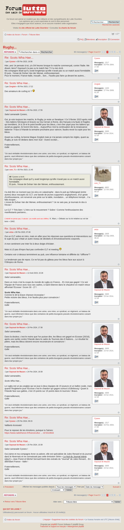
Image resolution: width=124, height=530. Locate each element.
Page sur (94, 52)
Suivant (116, 487)
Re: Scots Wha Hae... (19, 57)
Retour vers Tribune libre (15, 501)
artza (11, 232)
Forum (24, 35)
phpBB (53, 524)
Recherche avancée (111, 25)
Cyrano (12, 62)
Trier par (90, 487)
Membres (91, 39)
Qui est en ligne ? (12, 509)
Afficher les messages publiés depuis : (49, 487)
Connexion (114, 39)
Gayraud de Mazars (17, 110)
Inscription (102, 39)
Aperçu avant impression (112, 33)
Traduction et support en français (53, 526)
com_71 (12, 170)
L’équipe (46, 519)
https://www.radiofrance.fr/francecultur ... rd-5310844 (29, 433)
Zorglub (12, 87)
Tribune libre (34, 35)
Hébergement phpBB (75, 526)
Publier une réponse (10, 52)
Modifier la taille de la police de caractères (117, 33)
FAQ (81, 39)
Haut (118, 78)
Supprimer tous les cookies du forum (67, 519)
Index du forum (13, 35)
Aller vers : (57, 502)
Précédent (9, 487)
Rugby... (10, 47)
